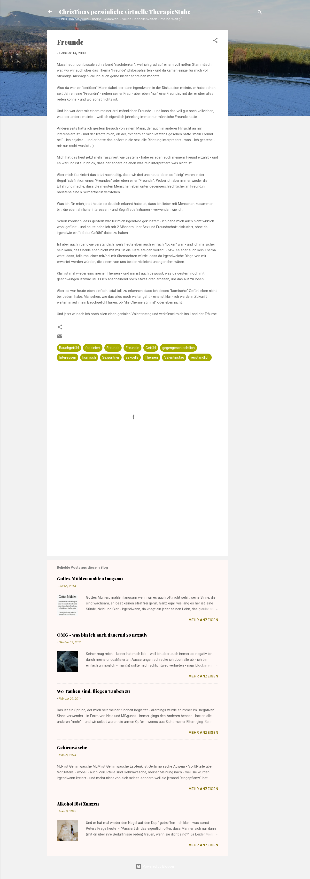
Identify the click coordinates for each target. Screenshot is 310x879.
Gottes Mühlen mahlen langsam (90, 578)
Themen (151, 357)
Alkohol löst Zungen (78, 804)
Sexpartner (110, 357)
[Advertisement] (247, 106)
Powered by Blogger (155, 866)
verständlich (199, 357)
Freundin (132, 348)
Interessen (67, 357)
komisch (89, 357)
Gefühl (151, 348)
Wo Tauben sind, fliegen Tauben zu (93, 691)
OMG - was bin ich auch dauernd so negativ (102, 635)
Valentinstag (174, 357)
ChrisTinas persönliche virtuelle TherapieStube (125, 11)
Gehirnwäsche (72, 747)
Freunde (113, 348)
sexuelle (132, 357)
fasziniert (92, 348)
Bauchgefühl (69, 348)
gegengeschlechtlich (178, 348)
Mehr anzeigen (203, 620)
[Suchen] (260, 13)
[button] (215, 41)
